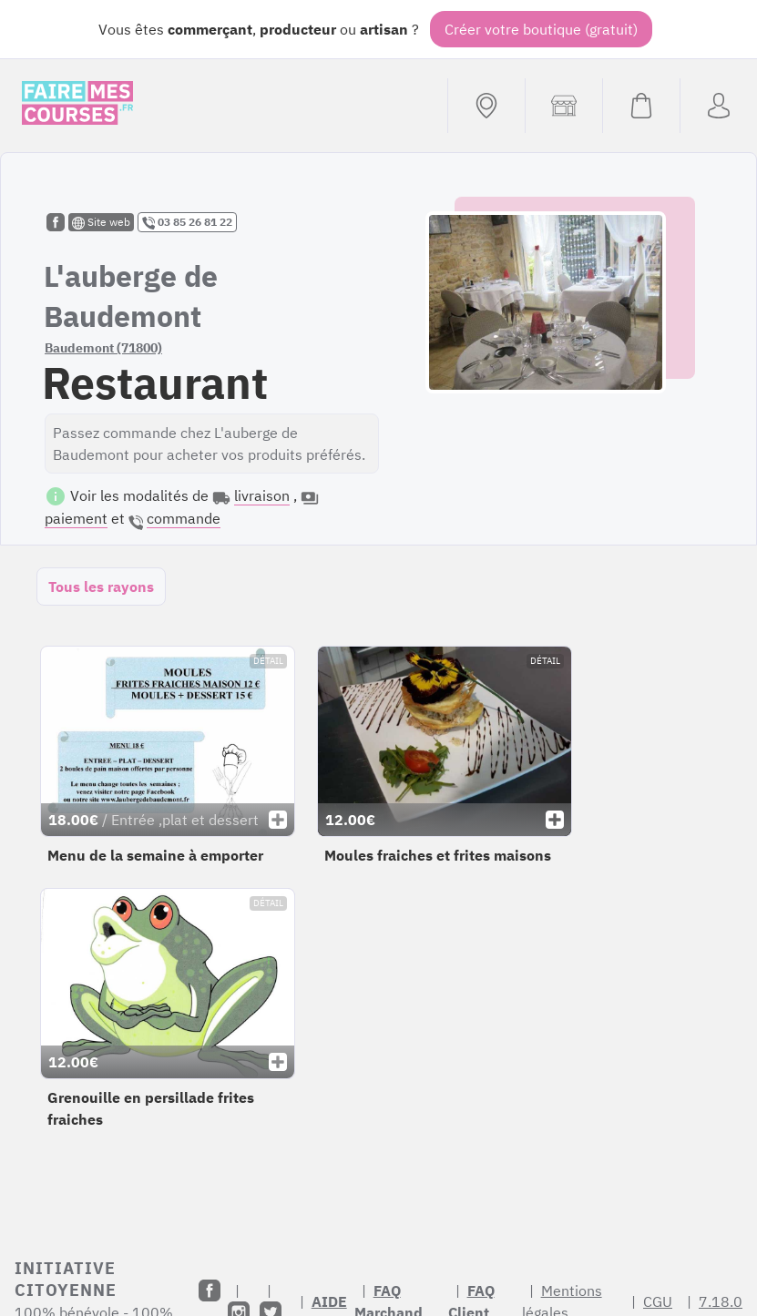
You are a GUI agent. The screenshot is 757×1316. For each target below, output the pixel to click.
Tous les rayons (101, 586)
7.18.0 (720, 1301)
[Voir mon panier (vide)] (641, 105)
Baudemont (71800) (103, 348)
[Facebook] (209, 1290)
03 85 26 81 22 (187, 222)
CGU (657, 1301)
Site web (101, 222)
